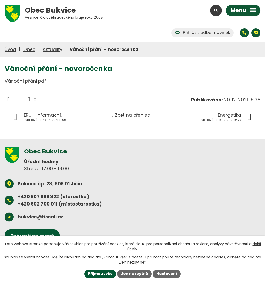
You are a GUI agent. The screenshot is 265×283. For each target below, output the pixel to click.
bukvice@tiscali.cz (40, 217)
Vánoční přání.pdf (25, 81)
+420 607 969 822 (38, 196)
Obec (29, 49)
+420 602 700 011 (37, 204)
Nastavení (166, 273)
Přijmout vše (100, 273)
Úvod (10, 49)
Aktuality (52, 49)
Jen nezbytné (134, 273)
